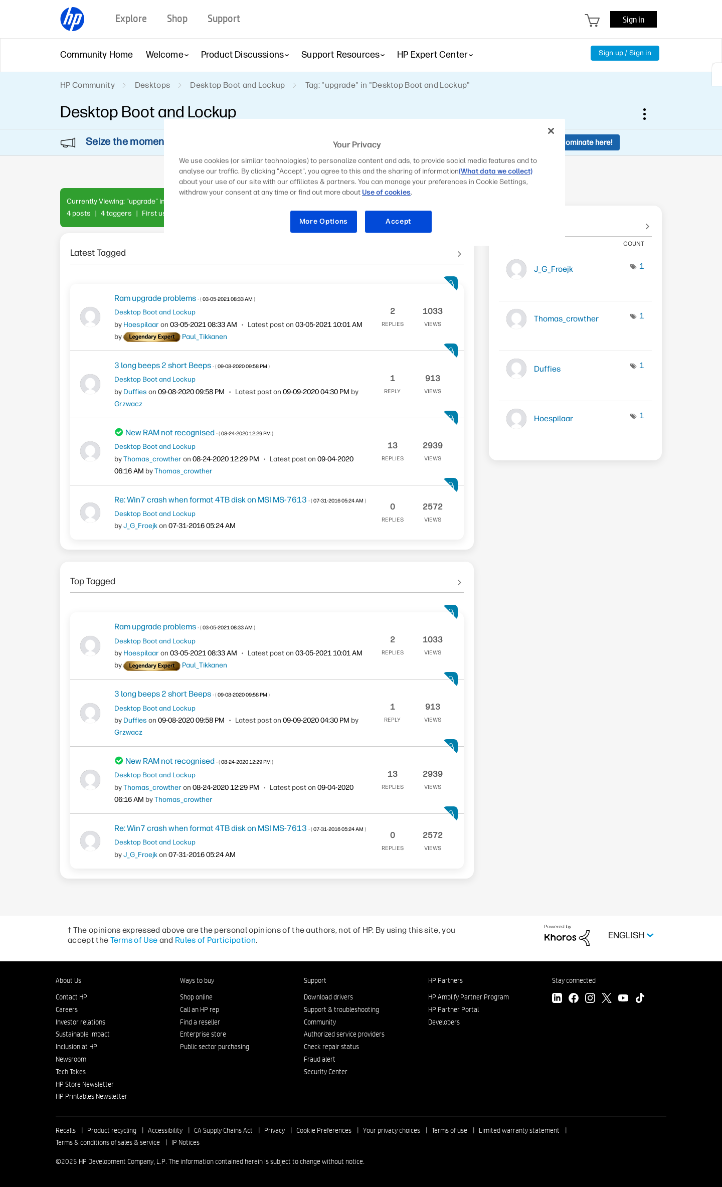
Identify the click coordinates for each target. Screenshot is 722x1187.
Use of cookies (386, 192)
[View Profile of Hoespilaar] (141, 324)
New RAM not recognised (199, 432)
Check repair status (331, 1046)
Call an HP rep (199, 1009)
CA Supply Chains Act (223, 1130)
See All (267, 249)
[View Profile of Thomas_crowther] (152, 459)
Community (320, 1022)
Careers (67, 1009)
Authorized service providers (344, 1034)
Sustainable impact (83, 1034)
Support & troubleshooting (341, 1009)
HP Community (87, 85)
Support (315, 980)
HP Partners (445, 980)
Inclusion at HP (76, 1046)
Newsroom (71, 1059)
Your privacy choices (391, 1130)
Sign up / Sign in (625, 53)
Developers (444, 1022)
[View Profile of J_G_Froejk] (140, 526)
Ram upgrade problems (184, 298)
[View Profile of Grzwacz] (128, 404)
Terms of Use (134, 940)
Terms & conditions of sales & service (108, 1142)
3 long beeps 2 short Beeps (192, 365)
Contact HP (71, 996)
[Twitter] (607, 999)
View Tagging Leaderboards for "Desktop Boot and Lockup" (575, 222)
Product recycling (111, 1130)
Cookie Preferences (323, 1130)
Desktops (152, 85)
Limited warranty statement (519, 1130)
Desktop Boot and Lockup (237, 85)
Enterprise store (203, 1034)
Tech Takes (71, 1071)
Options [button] (649, 113)
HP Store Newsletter (85, 1084)
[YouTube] (623, 999)
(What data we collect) (495, 171)
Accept (398, 221)
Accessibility (165, 1130)
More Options (323, 221)
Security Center (325, 1071)
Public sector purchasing (214, 1046)
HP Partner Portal (453, 1009)
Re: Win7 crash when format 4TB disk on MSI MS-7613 (240, 499)
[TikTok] (640, 999)
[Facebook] (574, 999)
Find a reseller (200, 1022)
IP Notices (185, 1142)
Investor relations (80, 1022)
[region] (364, 182)
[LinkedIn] (557, 999)
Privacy (274, 1130)
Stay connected (574, 980)
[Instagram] (590, 999)
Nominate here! (586, 142)
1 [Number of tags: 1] (641, 266)
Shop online (196, 996)
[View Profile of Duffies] (135, 392)
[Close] (551, 131)
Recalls (66, 1130)
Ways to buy (197, 980)
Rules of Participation (215, 940)
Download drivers (328, 996)
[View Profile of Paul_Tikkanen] (204, 336)
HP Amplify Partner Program (468, 996)
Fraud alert (319, 1059)
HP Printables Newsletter (91, 1096)
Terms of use (449, 1130)
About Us (68, 980)
